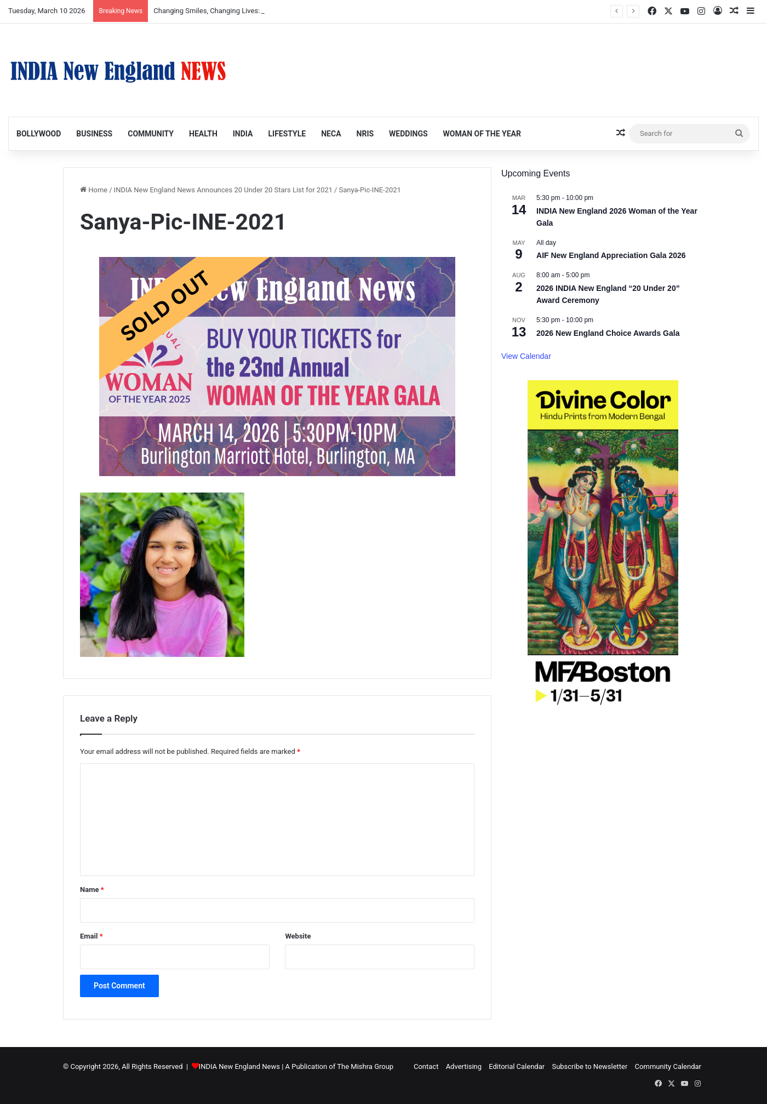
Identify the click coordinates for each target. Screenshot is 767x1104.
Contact (426, 1066)
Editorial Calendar (517, 1066)
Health (203, 133)
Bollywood (38, 133)
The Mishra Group (365, 1066)
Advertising (464, 1066)
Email (91, 936)
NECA (331, 133)
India (243, 133)
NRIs (365, 133)
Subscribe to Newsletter (589, 1066)
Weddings (408, 133)
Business (94, 133)
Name (92, 889)
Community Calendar (668, 1066)
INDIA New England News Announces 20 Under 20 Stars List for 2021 (223, 190)
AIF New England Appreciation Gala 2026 (611, 255)
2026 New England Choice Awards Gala (607, 333)
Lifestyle (287, 133)
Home (93, 190)
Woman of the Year (482, 133)
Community (151, 133)
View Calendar (526, 356)
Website (298, 936)
